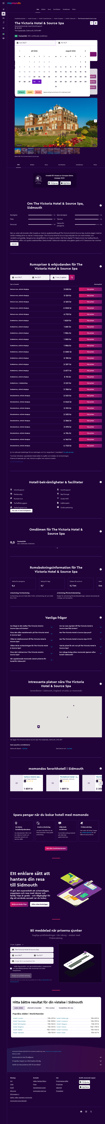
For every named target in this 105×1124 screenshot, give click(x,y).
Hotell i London (18, 1018)
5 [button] (49, 62)
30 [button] (34, 81)
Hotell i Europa (32, 18)
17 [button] (39, 72)
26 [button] (49, 77)
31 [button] (39, 81)
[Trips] (3, 28)
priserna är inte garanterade (53, 1051)
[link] (56, 848)
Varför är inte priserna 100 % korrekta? (57, 1064)
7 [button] (24, 67)
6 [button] (19, 67)
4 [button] (44, 62)
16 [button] (34, 72)
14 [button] (24, 72)
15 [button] (29, 72)
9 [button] (34, 67)
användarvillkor (45, 980)
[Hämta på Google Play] (53, 183)
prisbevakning (86, 832)
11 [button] (44, 67)
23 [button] (34, 77)
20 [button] (20, 77)
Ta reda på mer (68, 452)
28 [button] (24, 81)
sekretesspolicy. (14, 981)
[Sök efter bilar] (3, 18)
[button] (3, 3)
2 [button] (34, 62)
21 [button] (24, 77)
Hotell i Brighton (18, 1027)
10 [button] (39, 67)
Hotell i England (58, 18)
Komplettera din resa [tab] (66, 1008)
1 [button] (29, 62)
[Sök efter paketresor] (3, 22)
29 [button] (29, 81)
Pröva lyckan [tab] (50, 1008)
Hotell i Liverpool (62, 1021)
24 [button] (39, 77)
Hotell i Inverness (62, 1030)
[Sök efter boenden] (3, 14)
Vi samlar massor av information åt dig (57, 1061)
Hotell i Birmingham (19, 1024)
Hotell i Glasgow (61, 1024)
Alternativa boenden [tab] (34, 1008)
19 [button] (49, 72)
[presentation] (65, 183)
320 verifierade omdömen (37, 36)
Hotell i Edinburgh (62, 1018)
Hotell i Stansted (18, 1032)
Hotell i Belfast (17, 1030)
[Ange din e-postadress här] (33, 961)
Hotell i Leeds (60, 1032)
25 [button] (44, 77)
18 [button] (44, 72)
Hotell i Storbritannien (45, 18)
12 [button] (49, 67)
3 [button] (39, 62)
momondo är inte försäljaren (57, 1057)
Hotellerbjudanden (20, 18)
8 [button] (29, 67)
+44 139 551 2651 (21, 33)
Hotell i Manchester (19, 1021)
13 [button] (19, 72)
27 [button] (20, 81)
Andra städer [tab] (18, 1008)
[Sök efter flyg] (3, 9)
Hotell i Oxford (61, 1027)
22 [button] (29, 77)
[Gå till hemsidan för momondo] (14, 3)
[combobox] (33, 949)
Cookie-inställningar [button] (16, 461)
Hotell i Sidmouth (70, 18)
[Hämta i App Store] (65, 183)
